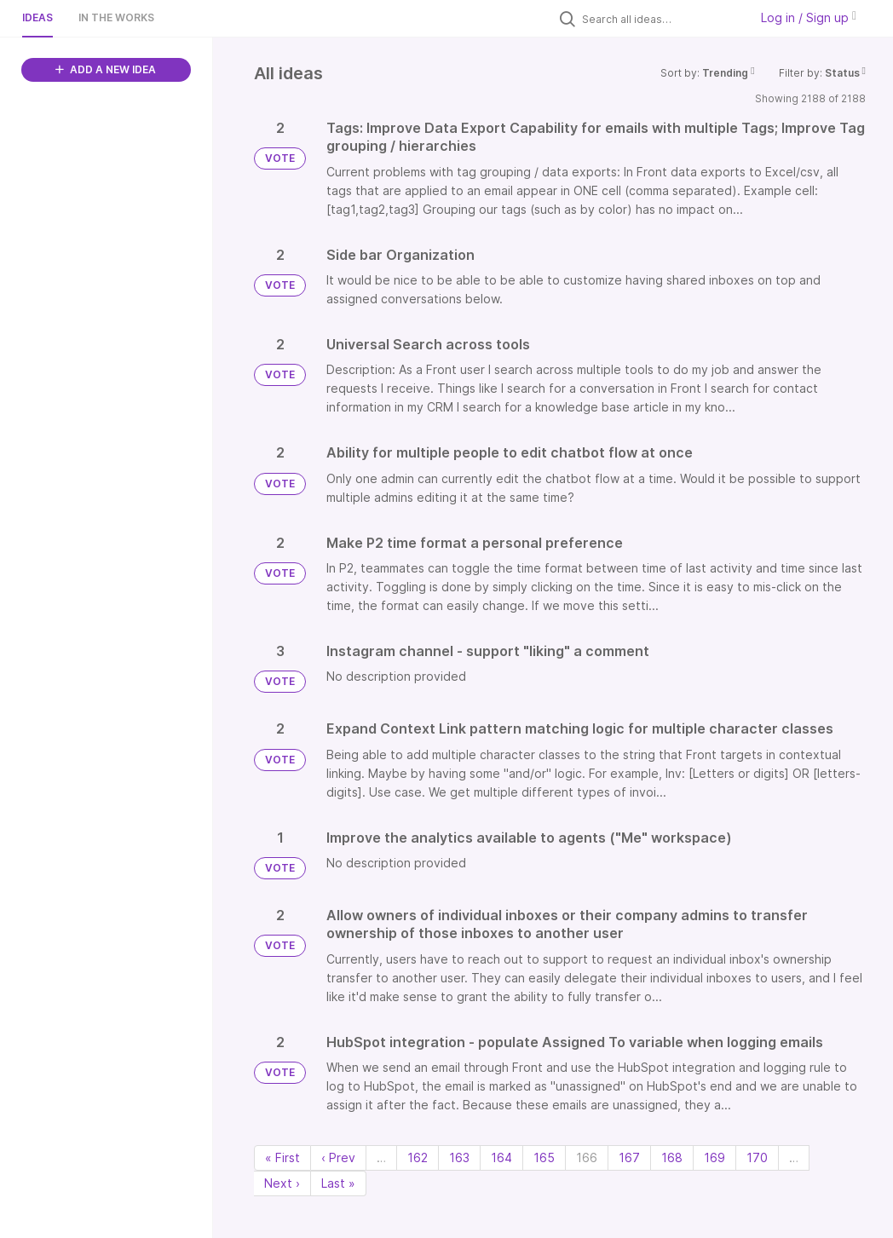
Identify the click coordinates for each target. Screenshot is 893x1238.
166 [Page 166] (586, 1157)
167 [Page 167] (629, 1157)
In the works (116, 17)
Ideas (37, 17)
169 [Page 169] (714, 1157)
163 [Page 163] (459, 1157)
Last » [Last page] (338, 1183)
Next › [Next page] (282, 1183)
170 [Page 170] (757, 1157)
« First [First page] (282, 1157)
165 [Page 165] (544, 1157)
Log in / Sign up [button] (808, 17)
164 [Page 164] (501, 1157)
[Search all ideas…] (661, 19)
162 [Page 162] (417, 1157)
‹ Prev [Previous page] (338, 1157)
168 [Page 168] (672, 1157)
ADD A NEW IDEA (105, 69)
